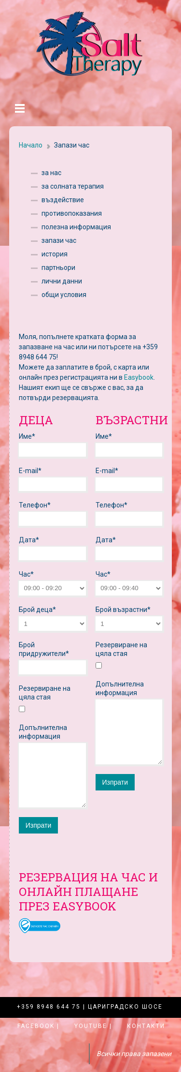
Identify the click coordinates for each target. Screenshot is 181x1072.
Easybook (138, 377)
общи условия (64, 294)
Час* (26, 574)
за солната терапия (73, 186)
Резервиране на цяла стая (44, 693)
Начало (30, 145)
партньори (58, 267)
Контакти (146, 1026)
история (55, 254)
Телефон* (35, 505)
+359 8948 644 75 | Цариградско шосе (90, 1006)
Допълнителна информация (43, 732)
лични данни (62, 281)
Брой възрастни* (123, 609)
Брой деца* (37, 609)
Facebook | (38, 1026)
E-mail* (30, 471)
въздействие (63, 200)
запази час (59, 240)
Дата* (29, 540)
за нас (51, 173)
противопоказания (72, 213)
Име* (27, 436)
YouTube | (93, 1026)
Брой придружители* (44, 649)
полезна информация (76, 227)
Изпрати (39, 825)
